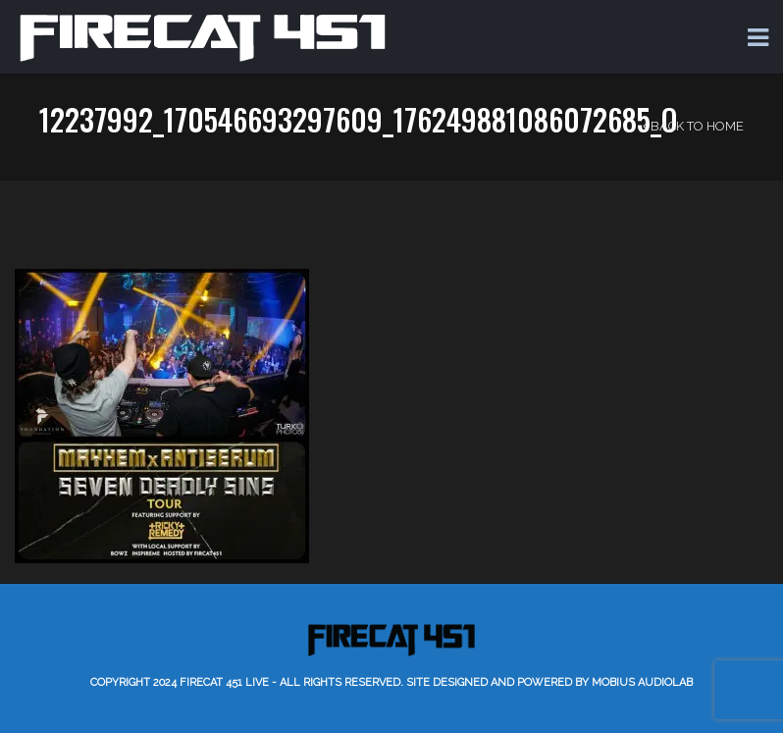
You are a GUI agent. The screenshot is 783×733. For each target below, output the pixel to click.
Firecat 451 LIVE (224, 682)
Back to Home (693, 126)
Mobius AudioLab (642, 682)
